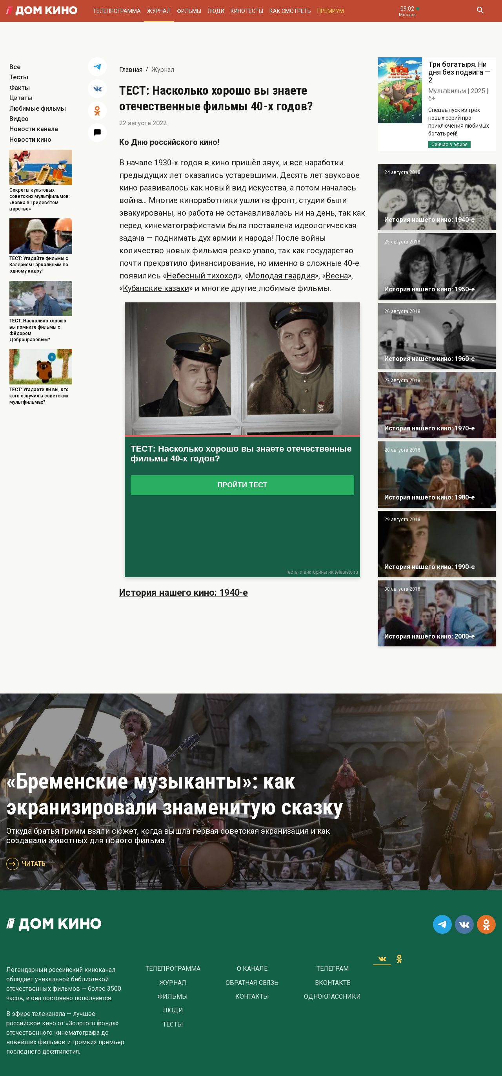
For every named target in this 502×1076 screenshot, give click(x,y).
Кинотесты (247, 11)
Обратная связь (252, 982)
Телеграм (332, 968)
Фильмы (189, 11)
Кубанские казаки (156, 288)
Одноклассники (332, 996)
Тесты (18, 77)
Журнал (159, 11)
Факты (19, 87)
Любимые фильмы (37, 108)
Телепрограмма (117, 11)
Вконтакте (332, 982)
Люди (215, 11)
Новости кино (30, 139)
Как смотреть (290, 11)
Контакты (252, 996)
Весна (337, 275)
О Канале (252, 968)
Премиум (330, 11)
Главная (130, 69)
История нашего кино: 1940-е (183, 592)
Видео (19, 119)
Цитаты (21, 98)
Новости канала (33, 129)
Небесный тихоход (202, 275)
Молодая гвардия (281, 275)
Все (14, 67)
